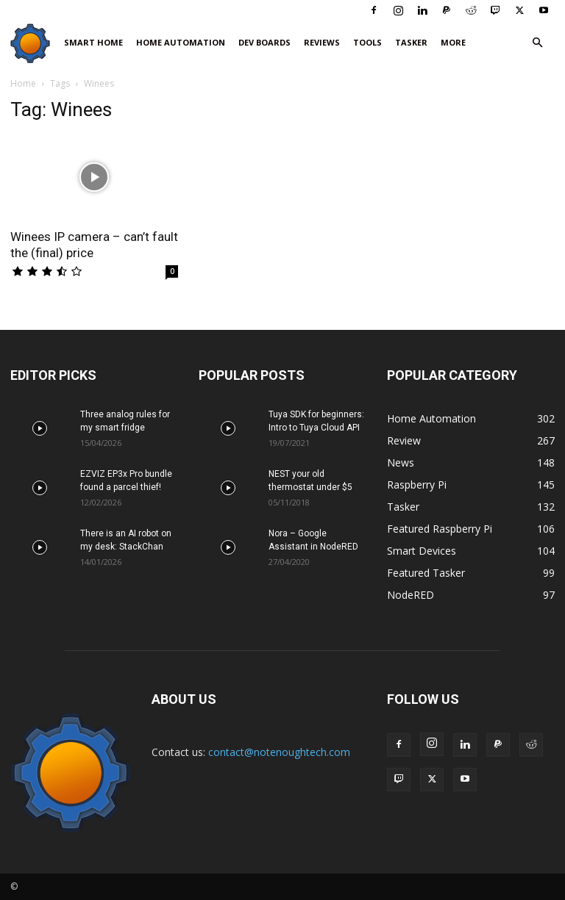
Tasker (411, 42)
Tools (367, 42)
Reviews (322, 42)
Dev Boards (264, 42)
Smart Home (93, 42)
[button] (537, 43)
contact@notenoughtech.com (279, 752)
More (453, 42)
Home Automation (180, 42)
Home (23, 83)
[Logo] (33, 43)
